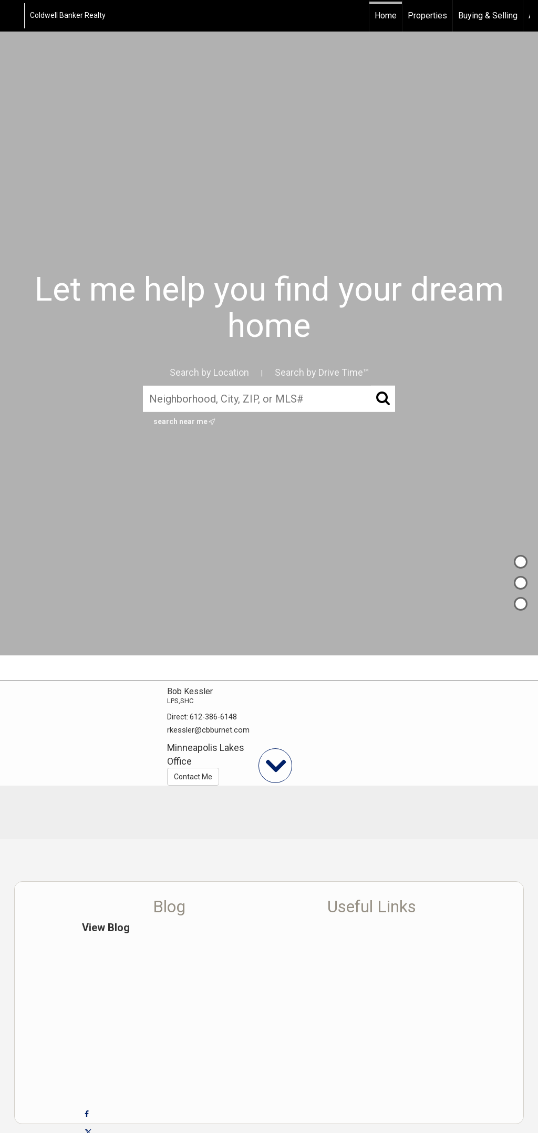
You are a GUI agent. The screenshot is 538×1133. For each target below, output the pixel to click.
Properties (427, 15)
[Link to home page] (13, 16)
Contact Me (193, 776)
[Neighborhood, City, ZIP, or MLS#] (269, 399)
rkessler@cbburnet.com (208, 730)
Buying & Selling (488, 15)
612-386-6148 (213, 717)
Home (386, 15)
